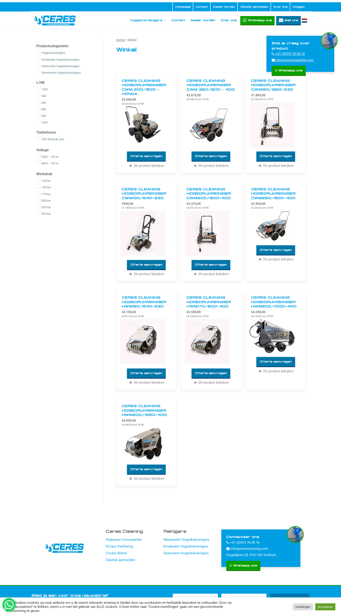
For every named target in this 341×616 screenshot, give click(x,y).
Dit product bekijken (146, 166)
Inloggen (299, 6)
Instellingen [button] (302, 607)
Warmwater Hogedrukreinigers (186, 540)
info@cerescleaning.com (292, 60)
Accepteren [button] (325, 607)
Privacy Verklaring (119, 547)
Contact (202, 6)
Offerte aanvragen (146, 156)
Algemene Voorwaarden (124, 540)
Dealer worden (224, 6)
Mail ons (291, 20)
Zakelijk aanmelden (254, 6)
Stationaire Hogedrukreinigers (186, 554)
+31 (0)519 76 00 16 (288, 54)
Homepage (183, 6)
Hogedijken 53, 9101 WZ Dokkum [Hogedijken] (251, 556)
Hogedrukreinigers (148, 20)
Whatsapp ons (260, 20)
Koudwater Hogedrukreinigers (185, 547)
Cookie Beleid (116, 554)
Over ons (280, 6)
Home (120, 40)
